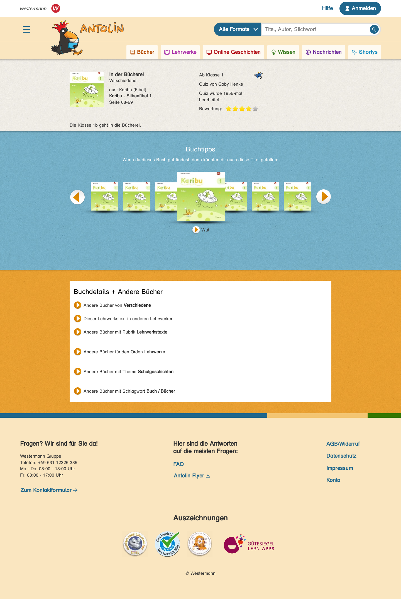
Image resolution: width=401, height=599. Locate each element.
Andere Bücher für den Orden (124, 351)
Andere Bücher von (117, 305)
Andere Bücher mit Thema (128, 371)
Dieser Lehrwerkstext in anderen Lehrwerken (128, 318)
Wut (205, 230)
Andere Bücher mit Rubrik (125, 332)
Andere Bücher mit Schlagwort (129, 391)
